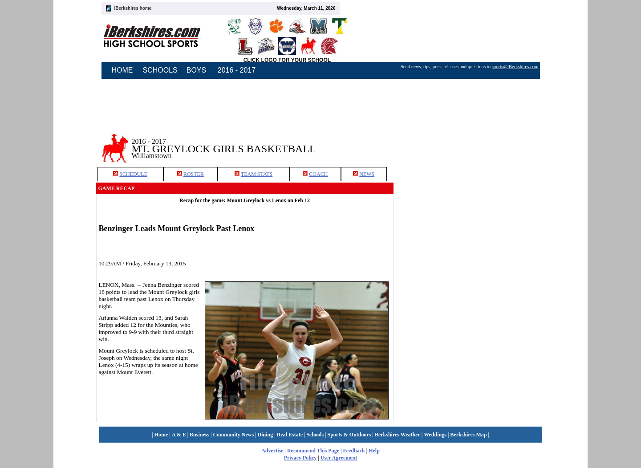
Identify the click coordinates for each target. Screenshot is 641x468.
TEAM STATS (256, 174)
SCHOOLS (160, 70)
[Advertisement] (469, 142)
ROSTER (193, 174)
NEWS (366, 174)
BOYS (196, 70)
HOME (122, 70)
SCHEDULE (133, 174)
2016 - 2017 (237, 70)
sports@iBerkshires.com (515, 66)
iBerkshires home (133, 8)
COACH (318, 174)
